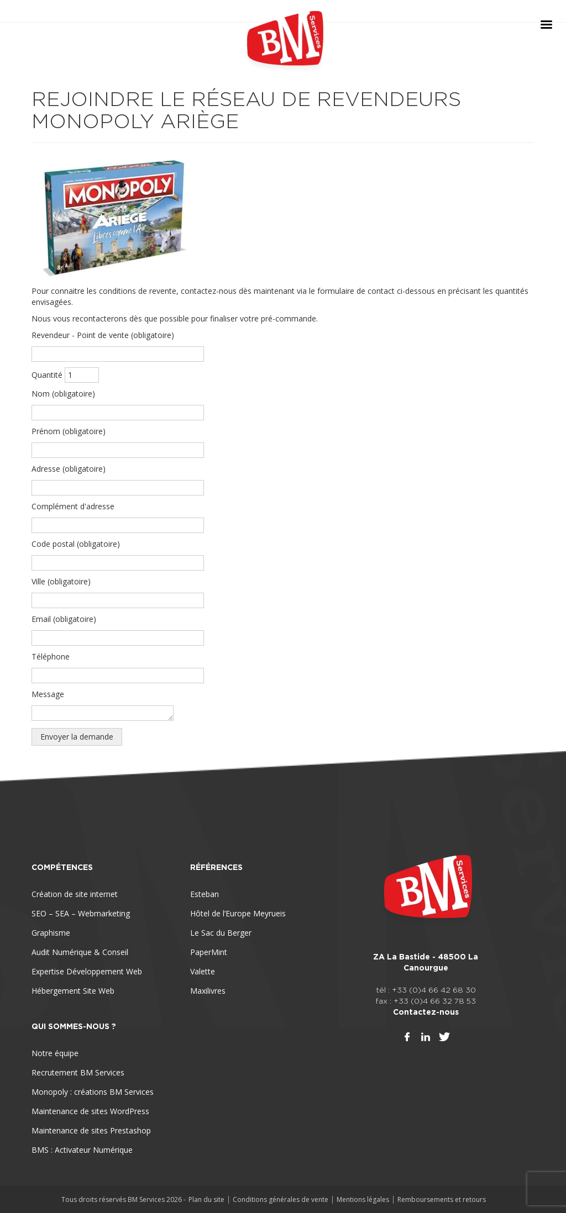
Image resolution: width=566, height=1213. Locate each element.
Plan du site (206, 1199)
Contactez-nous (426, 1012)
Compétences (62, 867)
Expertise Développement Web (87, 971)
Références (216, 867)
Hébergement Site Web (73, 990)
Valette (202, 971)
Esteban (204, 894)
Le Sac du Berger (220, 932)
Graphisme (51, 932)
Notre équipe (55, 1053)
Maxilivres (208, 990)
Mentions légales (363, 1199)
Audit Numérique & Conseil (80, 952)
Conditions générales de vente (280, 1199)
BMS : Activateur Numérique (82, 1150)
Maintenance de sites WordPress (90, 1111)
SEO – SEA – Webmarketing (81, 913)
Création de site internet (75, 894)
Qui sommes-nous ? (74, 1026)
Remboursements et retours (441, 1199)
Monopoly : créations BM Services (93, 1092)
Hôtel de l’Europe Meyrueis (238, 913)
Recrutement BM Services (78, 1072)
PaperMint (208, 952)
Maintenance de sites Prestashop (91, 1130)
